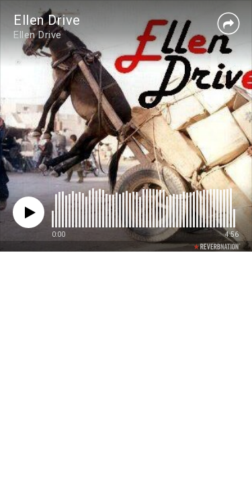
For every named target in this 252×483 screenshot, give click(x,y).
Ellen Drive (47, 20)
